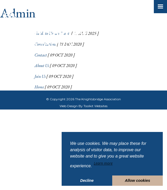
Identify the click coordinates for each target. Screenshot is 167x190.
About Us (42, 65)
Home (39, 87)
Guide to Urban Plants (52, 33)
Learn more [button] (103, 163)
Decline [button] (87, 180)
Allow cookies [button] (137, 180)
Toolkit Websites (95, 106)
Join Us (40, 76)
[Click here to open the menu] (160, 6)
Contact (41, 55)
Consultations (45, 44)
